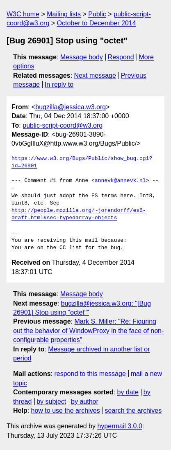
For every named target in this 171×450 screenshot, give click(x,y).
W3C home (23, 14)
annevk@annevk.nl (120, 180)
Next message (95, 75)
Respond (121, 57)
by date (127, 392)
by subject (51, 401)
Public (97, 14)
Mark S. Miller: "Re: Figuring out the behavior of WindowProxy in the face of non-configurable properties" (88, 330)
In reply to (59, 84)
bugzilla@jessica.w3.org (70, 107)
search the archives (133, 410)
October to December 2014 (96, 23)
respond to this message (89, 373)
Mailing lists (64, 14)
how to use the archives (65, 410)
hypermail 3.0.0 (119, 426)
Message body (81, 57)
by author (84, 401)
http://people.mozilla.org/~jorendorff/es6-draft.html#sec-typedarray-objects (78, 214)
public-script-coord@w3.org (63, 125)
